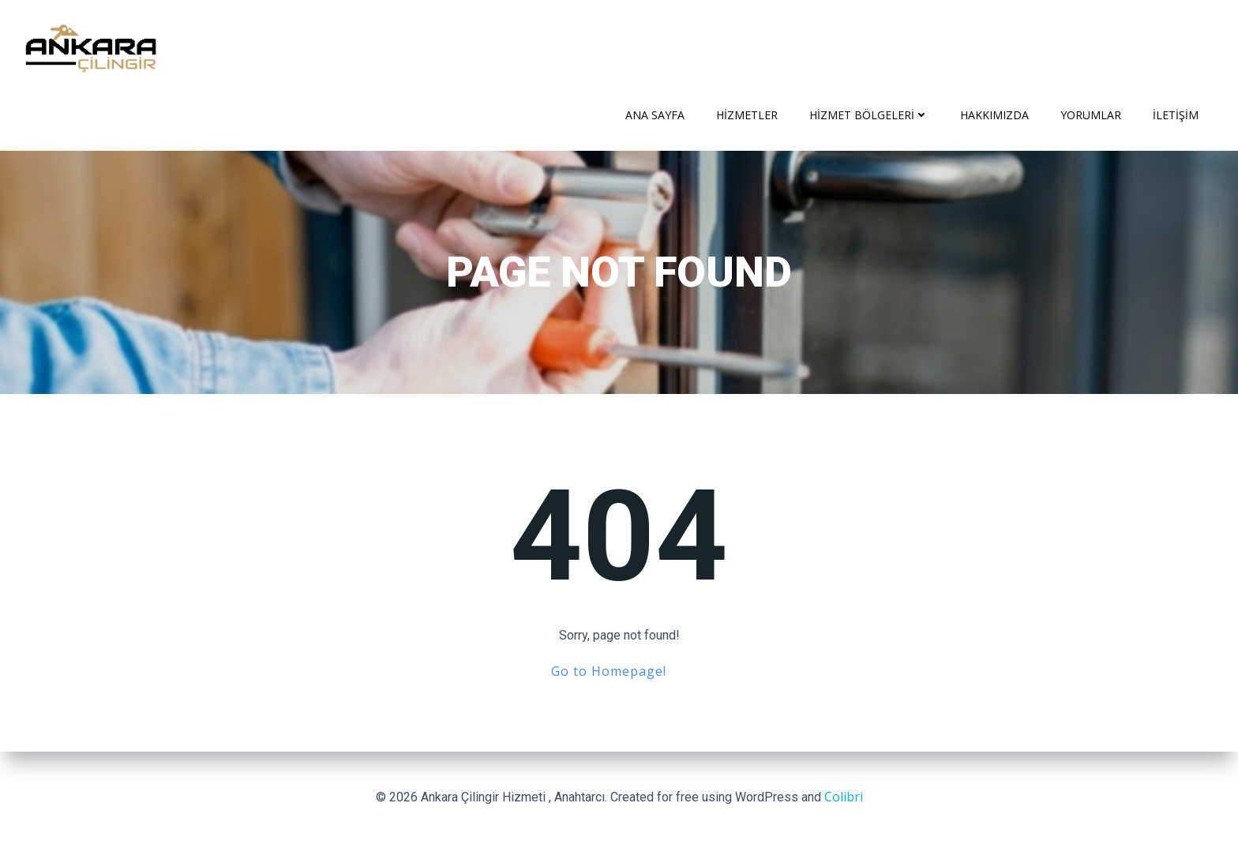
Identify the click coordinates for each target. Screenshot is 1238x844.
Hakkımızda (994, 114)
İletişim (1176, 114)
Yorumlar (1090, 114)
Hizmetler (747, 114)
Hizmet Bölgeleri (868, 114)
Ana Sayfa (655, 114)
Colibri (843, 796)
